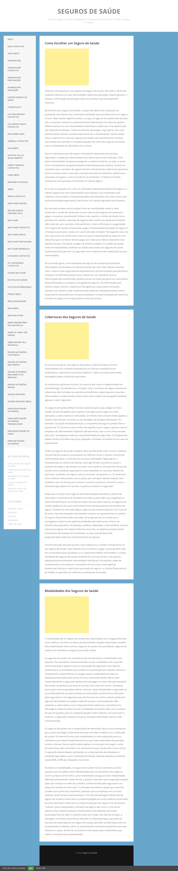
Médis (10, 189)
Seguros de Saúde (88, 11)
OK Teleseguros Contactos (15, 264)
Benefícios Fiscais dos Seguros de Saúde (17, 489)
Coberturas (12, 512)
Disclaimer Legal (16, 134)
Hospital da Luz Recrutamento (16, 156)
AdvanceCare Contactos (14, 69)
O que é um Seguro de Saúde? (17, 483)
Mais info (41, 868)
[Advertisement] (67, 67)
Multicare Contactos (19, 227)
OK (31, 868)
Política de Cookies (17, 280)
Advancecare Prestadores (14, 79)
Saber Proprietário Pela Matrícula (17, 324)
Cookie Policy (14, 107)
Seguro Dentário (16, 394)
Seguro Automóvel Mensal (17, 385)
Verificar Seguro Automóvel (16, 442)
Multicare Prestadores (20, 241)
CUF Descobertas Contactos (16, 115)
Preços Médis (14, 294)
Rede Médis (13, 308)
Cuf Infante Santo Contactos (17, 125)
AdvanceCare (14, 60)
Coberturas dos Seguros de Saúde (19, 470)
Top (86, 860)
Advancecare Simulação (14, 88)
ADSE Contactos (16, 46)
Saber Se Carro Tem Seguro (17, 333)
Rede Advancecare (17, 301)
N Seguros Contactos (19, 256)
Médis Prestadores (17, 203)
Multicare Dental (17, 234)
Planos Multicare (17, 273)
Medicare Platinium (18, 182)
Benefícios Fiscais (15, 508)
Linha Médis (13, 175)
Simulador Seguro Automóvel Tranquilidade (17, 421)
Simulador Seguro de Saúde (18, 432)
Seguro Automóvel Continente (17, 353)
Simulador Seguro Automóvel (17, 410)
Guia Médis (13, 148)
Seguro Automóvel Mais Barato (17, 363)
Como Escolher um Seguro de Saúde (19, 464)
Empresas (12, 516)
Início (10, 39)
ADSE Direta (13, 53)
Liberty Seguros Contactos (16, 166)
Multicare (13, 220)
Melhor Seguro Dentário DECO (15, 211)
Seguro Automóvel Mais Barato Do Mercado (17, 375)
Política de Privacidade (19, 287)
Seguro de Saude (15, 524)
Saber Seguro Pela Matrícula (17, 343)
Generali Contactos (18, 141)
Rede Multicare (15, 315)
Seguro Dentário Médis (19, 401)
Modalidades (13, 520)
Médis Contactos (16, 196)
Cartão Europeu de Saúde (17, 98)
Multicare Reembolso (19, 249)
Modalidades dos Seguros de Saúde (19, 477)
